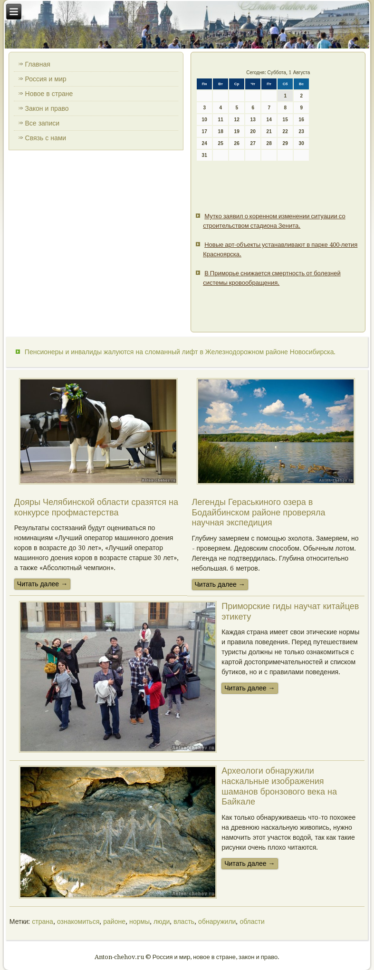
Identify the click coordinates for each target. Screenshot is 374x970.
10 (204, 119)
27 (253, 143)
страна (42, 921)
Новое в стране (49, 93)
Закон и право (47, 108)
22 (285, 131)
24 (204, 143)
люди (161, 921)
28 (269, 143)
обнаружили (217, 921)
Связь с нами (46, 138)
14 (269, 119)
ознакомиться (78, 921)
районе (114, 921)
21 (269, 131)
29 (285, 143)
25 (220, 143)
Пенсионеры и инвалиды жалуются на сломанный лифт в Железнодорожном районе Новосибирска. (180, 352)
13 (253, 119)
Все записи (42, 123)
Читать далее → (42, 584)
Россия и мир (46, 79)
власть (183, 921)
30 (301, 143)
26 (237, 143)
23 (301, 131)
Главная (37, 64)
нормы (139, 921)
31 (204, 155)
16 (301, 119)
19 (237, 131)
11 (220, 119)
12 (237, 119)
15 (285, 119)
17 (204, 131)
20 (253, 131)
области (252, 921)
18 (220, 131)
